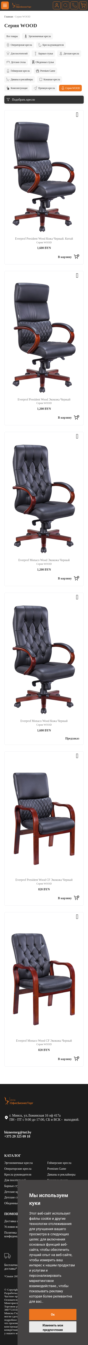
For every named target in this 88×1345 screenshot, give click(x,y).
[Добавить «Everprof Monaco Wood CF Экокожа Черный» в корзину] (68, 1059)
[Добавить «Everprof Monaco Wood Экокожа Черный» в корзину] (68, 579)
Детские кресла (69, 53)
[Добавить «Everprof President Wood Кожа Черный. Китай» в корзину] (68, 257)
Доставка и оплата (16, 1221)
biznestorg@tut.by (17, 1132)
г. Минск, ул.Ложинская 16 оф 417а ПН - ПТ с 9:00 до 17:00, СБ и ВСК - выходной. (41, 1117)
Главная (8, 16)
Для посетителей (16, 53)
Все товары (12, 36)
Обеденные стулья (43, 62)
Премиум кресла (44, 88)
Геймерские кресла (18, 71)
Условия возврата (15, 1226)
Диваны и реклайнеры (19, 79)
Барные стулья (43, 53)
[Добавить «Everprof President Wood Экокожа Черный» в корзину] (68, 418)
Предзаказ (72, 738)
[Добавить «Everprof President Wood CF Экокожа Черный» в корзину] (68, 898)
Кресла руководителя (51, 45)
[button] (79, 114)
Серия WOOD (70, 88)
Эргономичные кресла (37, 36)
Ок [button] (53, 1314)
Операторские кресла (19, 45)
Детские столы (16, 62)
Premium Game (45, 71)
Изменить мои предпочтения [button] (53, 1328)
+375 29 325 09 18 (17, 1136)
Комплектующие (16, 88)
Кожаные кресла (49, 79)
